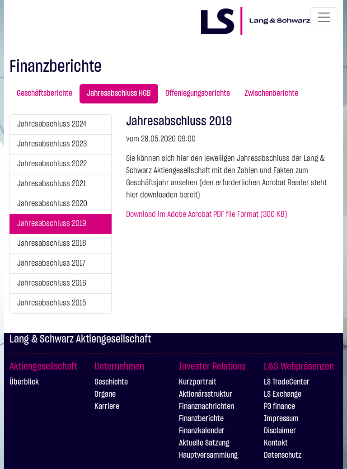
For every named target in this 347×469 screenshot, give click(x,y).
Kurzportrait (197, 382)
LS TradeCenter (286, 382)
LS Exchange (282, 394)
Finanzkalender (202, 431)
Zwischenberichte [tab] (271, 93)
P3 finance (279, 407)
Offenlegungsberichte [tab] (197, 93)
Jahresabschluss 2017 (51, 263)
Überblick (24, 382)
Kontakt (276, 443)
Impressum (281, 419)
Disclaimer (280, 431)
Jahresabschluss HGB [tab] (119, 93)
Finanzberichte (201, 419)
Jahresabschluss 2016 (51, 283)
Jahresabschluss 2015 (51, 303)
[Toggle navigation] (324, 17)
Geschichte (111, 382)
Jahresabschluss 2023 (52, 144)
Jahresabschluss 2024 (51, 124)
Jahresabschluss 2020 (52, 204)
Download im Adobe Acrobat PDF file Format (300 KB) (206, 215)
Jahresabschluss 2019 (51, 224)
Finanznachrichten (206, 407)
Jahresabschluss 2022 (52, 164)
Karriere (106, 407)
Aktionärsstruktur (205, 394)
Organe (105, 394)
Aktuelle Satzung (204, 443)
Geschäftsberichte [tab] (44, 93)
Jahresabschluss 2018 (51, 243)
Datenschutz (282, 455)
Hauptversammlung (208, 455)
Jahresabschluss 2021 (51, 184)
